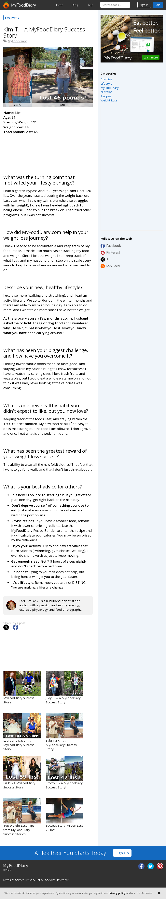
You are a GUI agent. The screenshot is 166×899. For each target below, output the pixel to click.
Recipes (106, 96)
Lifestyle (106, 83)
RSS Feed (110, 266)
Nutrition (106, 92)
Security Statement (56, 880)
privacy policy (117, 893)
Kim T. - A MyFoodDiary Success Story (44, 32)
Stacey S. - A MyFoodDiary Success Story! (64, 772)
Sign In (144, 5)
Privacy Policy (34, 880)
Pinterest (110, 252)
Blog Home (12, 17)
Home (58, 5)
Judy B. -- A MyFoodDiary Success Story (64, 687)
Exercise (106, 79)
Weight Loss (109, 100)
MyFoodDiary (110, 88)
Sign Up (122, 853)
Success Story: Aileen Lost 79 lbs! (64, 815)
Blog (75, 5)
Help (90, 5)
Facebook (111, 245)
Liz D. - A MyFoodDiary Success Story (22, 772)
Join (157, 5)
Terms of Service (13, 880)
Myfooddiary (17, 41)
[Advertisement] (47, 149)
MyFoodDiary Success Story (22, 687)
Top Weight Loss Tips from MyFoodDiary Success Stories (22, 817)
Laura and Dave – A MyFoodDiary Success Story (22, 732)
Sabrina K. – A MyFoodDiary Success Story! (64, 732)
